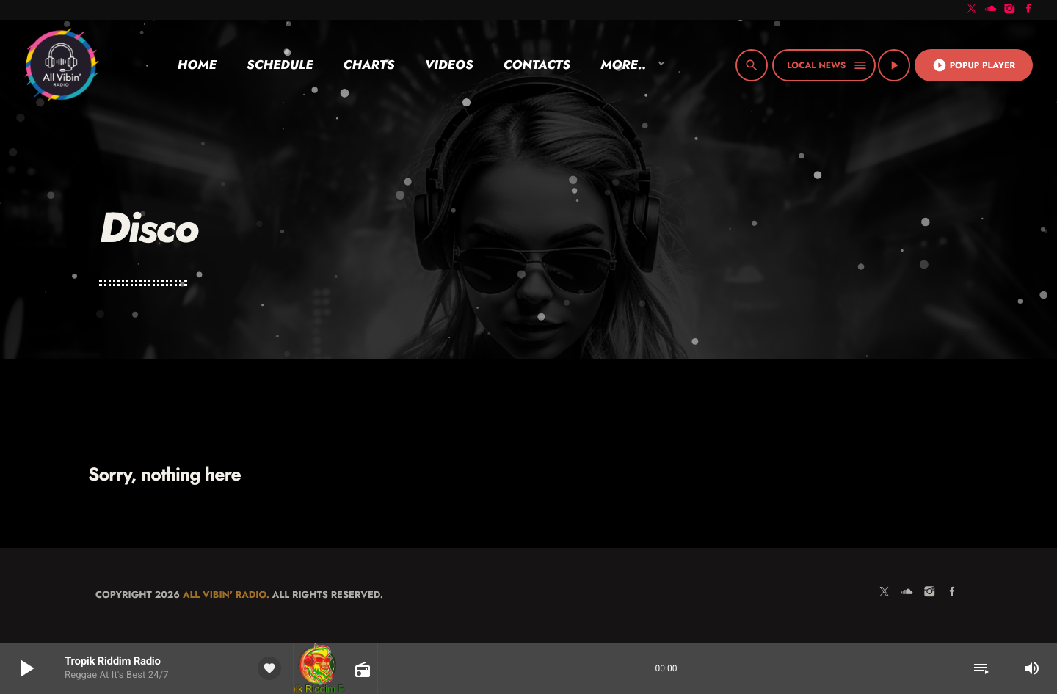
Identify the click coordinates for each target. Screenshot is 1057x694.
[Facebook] (1028, 9)
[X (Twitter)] (972, 9)
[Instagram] (1010, 9)
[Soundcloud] (991, 9)
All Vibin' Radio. (226, 595)
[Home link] (61, 65)
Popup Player (973, 65)
